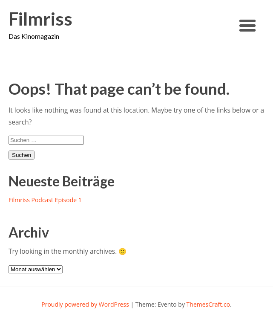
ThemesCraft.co (208, 304)
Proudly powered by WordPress (85, 304)
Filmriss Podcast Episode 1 (45, 200)
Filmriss (40, 19)
